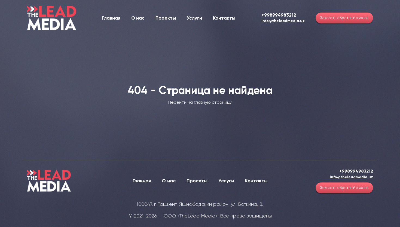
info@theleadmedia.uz (283, 21)
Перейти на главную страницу (200, 102)
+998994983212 (278, 15)
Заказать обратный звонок (344, 18)
